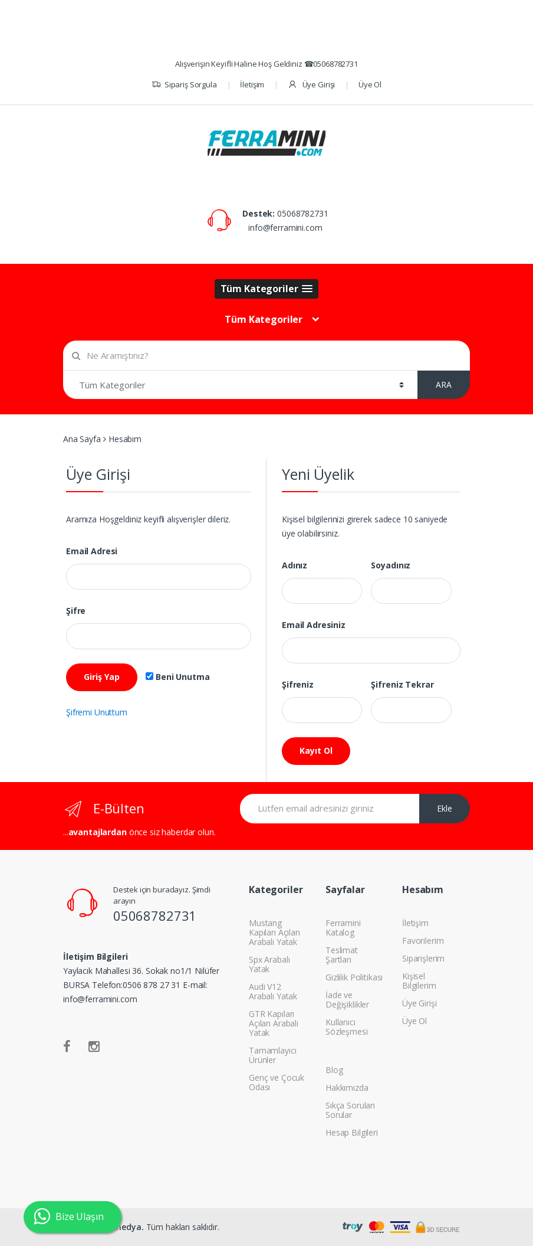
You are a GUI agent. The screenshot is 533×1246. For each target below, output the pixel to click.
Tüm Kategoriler (263, 319)
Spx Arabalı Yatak (269, 964)
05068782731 (302, 213)
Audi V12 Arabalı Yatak (273, 991)
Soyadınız (390, 565)
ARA (444, 384)
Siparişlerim (423, 958)
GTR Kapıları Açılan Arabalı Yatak (273, 1023)
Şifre (75, 611)
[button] (267, 289)
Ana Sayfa (82, 438)
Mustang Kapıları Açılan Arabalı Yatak (274, 932)
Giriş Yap (102, 676)
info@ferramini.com (285, 227)
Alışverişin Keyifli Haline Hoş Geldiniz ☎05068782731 (266, 63)
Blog (334, 1069)
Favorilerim (422, 940)
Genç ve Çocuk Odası (276, 1082)
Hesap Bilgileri (351, 1132)
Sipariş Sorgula (184, 84)
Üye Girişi (311, 84)
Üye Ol (369, 84)
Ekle (444, 808)
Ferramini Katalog (343, 927)
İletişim (252, 84)
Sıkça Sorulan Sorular (350, 1110)
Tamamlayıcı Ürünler (272, 1055)
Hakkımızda (347, 1087)
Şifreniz (298, 684)
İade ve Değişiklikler (347, 999)
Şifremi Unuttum (96, 712)
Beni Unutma (177, 677)
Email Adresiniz (314, 625)
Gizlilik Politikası (354, 977)
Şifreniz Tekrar (402, 684)
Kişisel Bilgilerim (419, 980)
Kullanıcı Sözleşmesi (346, 1026)
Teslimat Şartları (341, 954)
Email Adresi (91, 551)
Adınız (294, 565)
